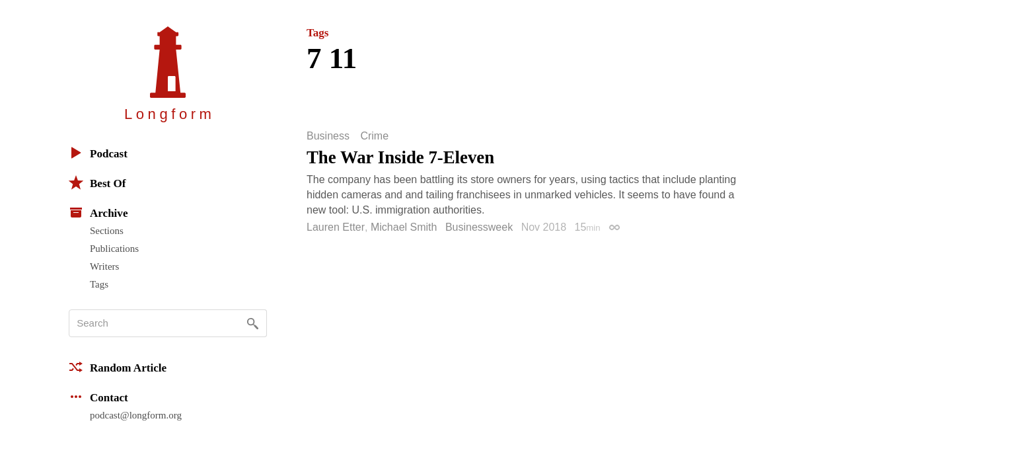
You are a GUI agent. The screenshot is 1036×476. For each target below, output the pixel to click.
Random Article (117, 367)
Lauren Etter (336, 227)
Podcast (98, 152)
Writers (104, 266)
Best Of (97, 182)
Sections (107, 230)
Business (328, 136)
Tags (99, 284)
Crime (374, 136)
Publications (114, 248)
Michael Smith (404, 227)
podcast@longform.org (136, 415)
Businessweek (479, 227)
